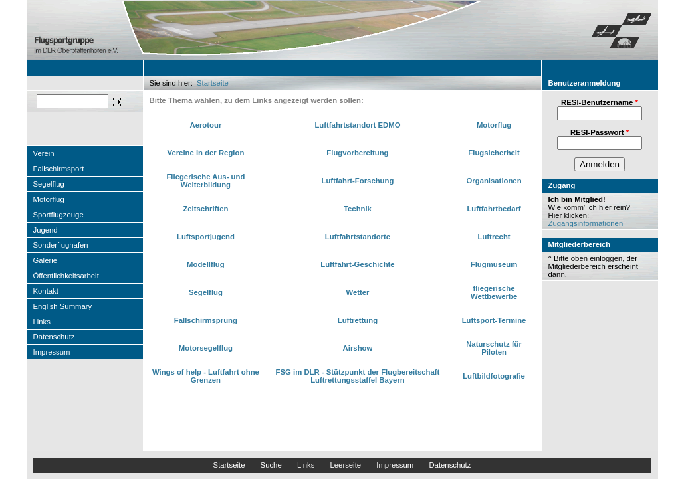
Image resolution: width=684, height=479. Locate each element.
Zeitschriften (205, 209)
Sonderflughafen (60, 245)
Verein (44, 153)
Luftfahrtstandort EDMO (357, 125)
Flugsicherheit (493, 153)
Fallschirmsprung (205, 320)
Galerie (45, 260)
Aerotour (205, 125)
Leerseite (345, 465)
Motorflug (48, 199)
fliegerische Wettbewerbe (494, 292)
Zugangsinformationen (586, 223)
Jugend (45, 230)
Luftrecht (494, 236)
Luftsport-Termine (494, 320)
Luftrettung (358, 320)
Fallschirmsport (58, 169)
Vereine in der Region (205, 153)
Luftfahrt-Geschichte (357, 264)
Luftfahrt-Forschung (358, 181)
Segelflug (48, 184)
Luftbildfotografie (494, 376)
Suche (271, 465)
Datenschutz (54, 337)
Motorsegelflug (206, 348)
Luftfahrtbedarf (493, 209)
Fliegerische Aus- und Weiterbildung (205, 181)
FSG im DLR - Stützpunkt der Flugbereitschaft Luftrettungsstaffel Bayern (358, 376)
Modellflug (206, 264)
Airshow (358, 348)
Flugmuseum (494, 264)
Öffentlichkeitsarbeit (66, 276)
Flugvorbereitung (357, 153)
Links (42, 322)
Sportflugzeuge (58, 215)
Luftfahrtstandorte (357, 236)
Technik (358, 209)
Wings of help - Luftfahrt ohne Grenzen (205, 376)
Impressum (51, 352)
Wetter (357, 292)
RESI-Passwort (599, 132)
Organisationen (494, 181)
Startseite (213, 83)
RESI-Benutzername (599, 102)
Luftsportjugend (206, 236)
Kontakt (45, 291)
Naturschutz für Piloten (494, 348)
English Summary (62, 306)
